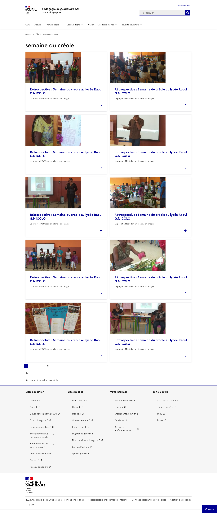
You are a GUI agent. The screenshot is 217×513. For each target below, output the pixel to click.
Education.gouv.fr (39, 420)
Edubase (119, 407)
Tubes (160, 420)
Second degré (73, 24)
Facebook (119, 420)
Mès (37, 34)
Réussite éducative (130, 24)
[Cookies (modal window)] (209, 509)
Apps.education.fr (166, 400)
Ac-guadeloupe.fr (123, 400)
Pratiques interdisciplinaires (101, 24)
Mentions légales (75, 499)
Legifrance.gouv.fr (81, 433)
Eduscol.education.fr (41, 427)
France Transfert (165, 407)
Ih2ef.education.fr (39, 453)
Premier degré (52, 24)
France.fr (76, 413)
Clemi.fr (34, 400)
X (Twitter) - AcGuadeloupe (122, 428)
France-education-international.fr (39, 445)
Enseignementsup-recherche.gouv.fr (39, 435)
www (27, 24)
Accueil (37, 24)
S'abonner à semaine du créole (41, 380)
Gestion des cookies (180, 499)
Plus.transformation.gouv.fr (85, 440)
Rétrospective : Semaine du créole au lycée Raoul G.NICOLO (66, 91)
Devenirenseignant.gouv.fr (43, 413)
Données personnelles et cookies (148, 499)
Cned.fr (34, 407)
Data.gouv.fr (78, 400)
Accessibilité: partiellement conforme (107, 499)
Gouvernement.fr (81, 420)
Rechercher (187, 12)
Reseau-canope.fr (39, 466)
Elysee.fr (76, 407)
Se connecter (183, 5)
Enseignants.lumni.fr (125, 413)
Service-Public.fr (80, 447)
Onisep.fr (34, 460)
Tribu (159, 413)
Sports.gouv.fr (79, 453)
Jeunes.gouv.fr (79, 427)
